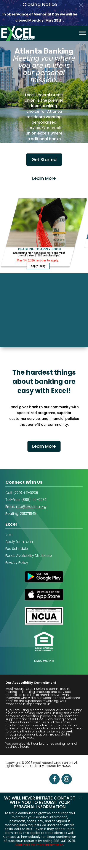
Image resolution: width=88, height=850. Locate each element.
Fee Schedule (16, 548)
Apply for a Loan (19, 541)
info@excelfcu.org (31, 506)
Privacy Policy (16, 562)
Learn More (44, 446)
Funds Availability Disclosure (28, 555)
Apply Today (38, 266)
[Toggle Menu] (82, 33)
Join (9, 534)
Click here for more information (39, 845)
